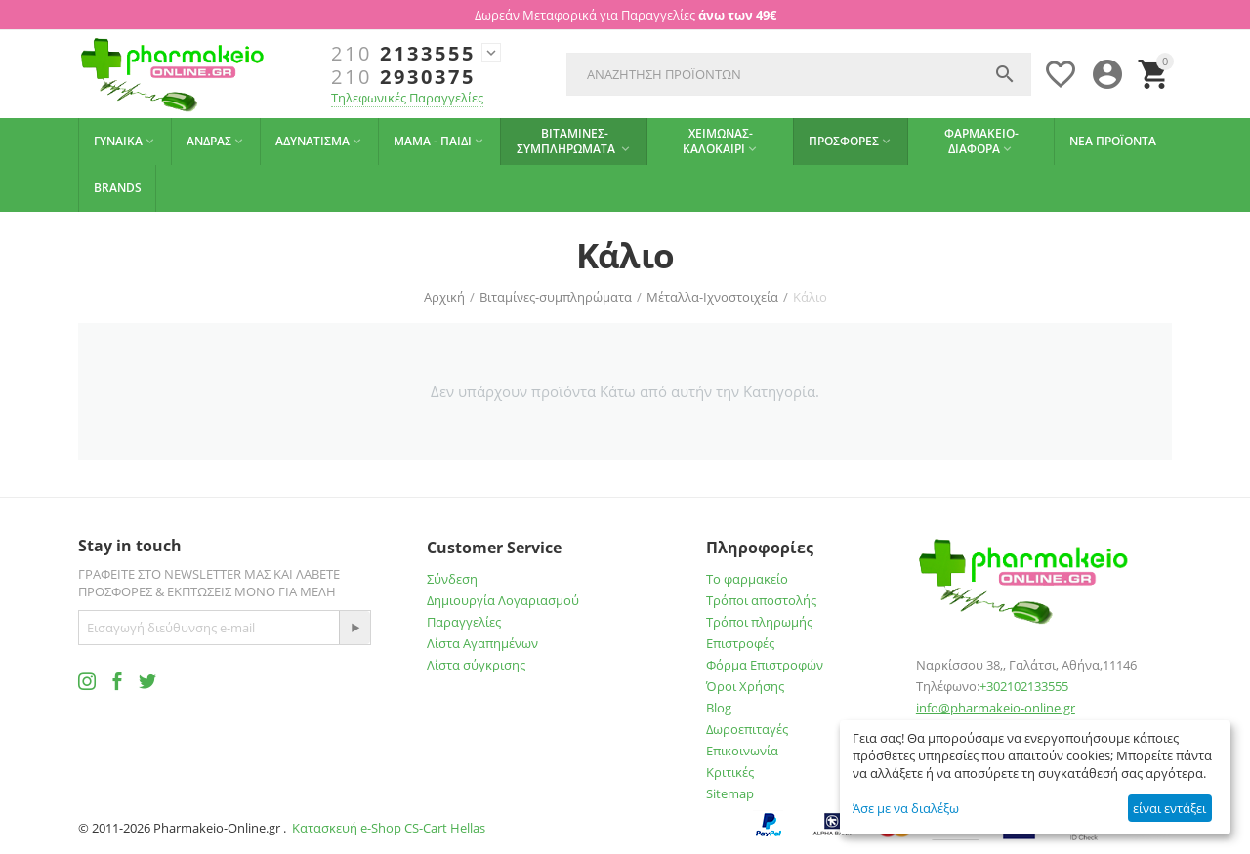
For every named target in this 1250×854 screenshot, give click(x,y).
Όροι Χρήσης (745, 686)
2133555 (403, 53)
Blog (718, 707)
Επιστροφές (740, 643)
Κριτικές (730, 772)
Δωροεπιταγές (747, 729)
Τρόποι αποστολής (761, 600)
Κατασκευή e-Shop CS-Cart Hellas (388, 827)
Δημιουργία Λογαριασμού (503, 600)
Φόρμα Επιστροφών (764, 664)
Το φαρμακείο (747, 579)
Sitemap (730, 793)
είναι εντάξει (1169, 808)
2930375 (403, 77)
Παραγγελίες (464, 621)
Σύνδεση (452, 579)
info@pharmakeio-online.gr (995, 707)
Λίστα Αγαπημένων (482, 643)
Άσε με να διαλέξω (906, 808)
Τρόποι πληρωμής (759, 621)
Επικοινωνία (742, 750)
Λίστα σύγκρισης (476, 664)
